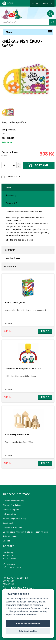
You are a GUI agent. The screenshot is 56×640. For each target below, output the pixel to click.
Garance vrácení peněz (13, 527)
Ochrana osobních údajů (13, 500)
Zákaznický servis (10, 536)
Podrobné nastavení (26, 614)
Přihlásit (35, 3)
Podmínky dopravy (11, 509)
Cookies (6, 540)
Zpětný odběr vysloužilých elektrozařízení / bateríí (25, 531)
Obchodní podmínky (12, 505)
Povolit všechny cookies (28, 623)
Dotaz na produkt (13, 176)
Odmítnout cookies (28, 631)
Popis (8, 187)
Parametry (11, 195)
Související (11, 203)
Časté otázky (8, 523)
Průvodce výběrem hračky (14, 518)
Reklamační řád (9, 514)
